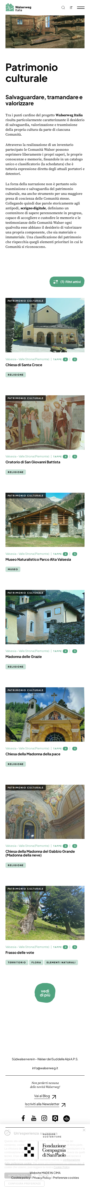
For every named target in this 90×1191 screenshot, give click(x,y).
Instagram (44, 1118)
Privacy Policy (41, 1177)
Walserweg (18, 7)
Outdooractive (55, 1118)
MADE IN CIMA (51, 1173)
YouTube (34, 1118)
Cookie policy (20, 1177)
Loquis (66, 1118)
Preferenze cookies (66, 1177)
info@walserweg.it (45, 1068)
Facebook (23, 1118)
